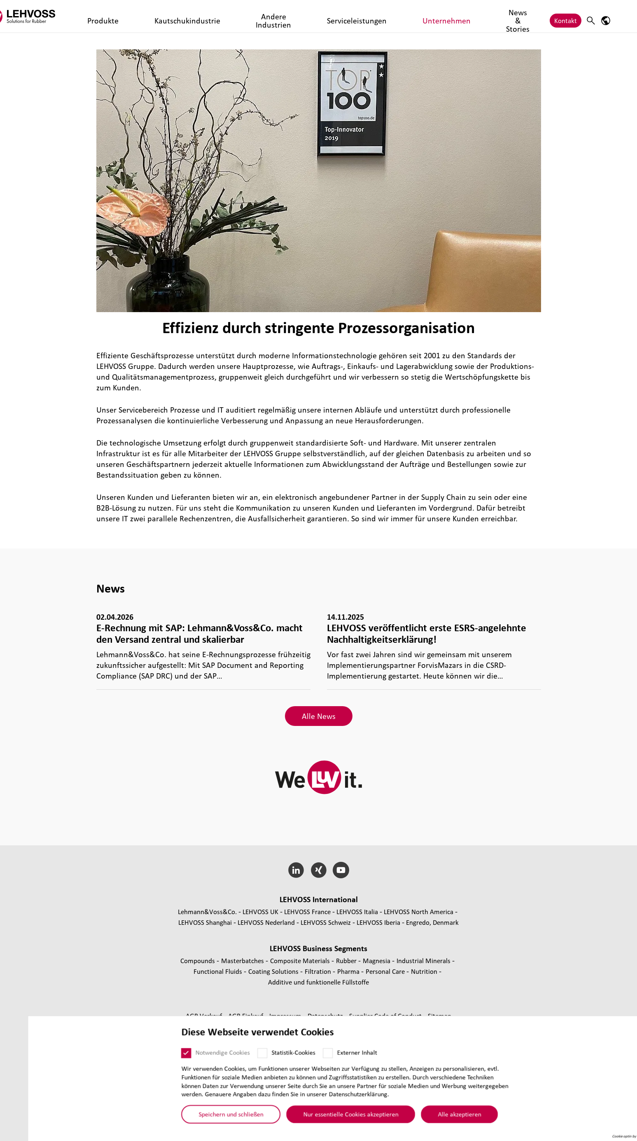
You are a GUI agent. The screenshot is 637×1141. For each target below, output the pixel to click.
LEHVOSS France (307, 911)
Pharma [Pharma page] (349, 971)
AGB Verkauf (205, 1016)
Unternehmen (354, 16)
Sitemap (439, 1016)
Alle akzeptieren (432, 1118)
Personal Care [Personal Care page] (386, 971)
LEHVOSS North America (418, 911)
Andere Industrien (240, 16)
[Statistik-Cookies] (235, 1058)
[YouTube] (341, 870)
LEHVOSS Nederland (266, 922)
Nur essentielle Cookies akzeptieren (323, 1118)
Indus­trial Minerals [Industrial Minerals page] (424, 960)
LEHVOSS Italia (357, 911)
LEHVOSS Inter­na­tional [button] (319, 899)
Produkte (128, 16)
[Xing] (318, 870)
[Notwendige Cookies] (159, 1058)
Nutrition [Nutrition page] (425, 971)
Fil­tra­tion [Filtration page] (319, 971)
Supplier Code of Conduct (386, 1016)
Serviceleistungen (300, 16)
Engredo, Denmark (432, 922)
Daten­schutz (326, 1016)
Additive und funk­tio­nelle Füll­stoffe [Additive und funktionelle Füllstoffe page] (318, 982)
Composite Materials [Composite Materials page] (300, 960)
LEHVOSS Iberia (378, 922)
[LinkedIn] (296, 870)
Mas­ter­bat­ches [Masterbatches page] (243, 960)
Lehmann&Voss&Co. (207, 911)
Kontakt (565, 16)
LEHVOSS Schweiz (326, 922)
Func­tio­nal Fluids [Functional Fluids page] (219, 971)
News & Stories (405, 16)
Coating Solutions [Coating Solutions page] (274, 971)
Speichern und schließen (203, 1118)
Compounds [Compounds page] (198, 960)
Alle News (319, 716)
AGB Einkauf (246, 1016)
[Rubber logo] (61, 16)
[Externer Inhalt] (301, 1058)
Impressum (286, 1016)
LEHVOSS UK (260, 911)
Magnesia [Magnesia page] (377, 960)
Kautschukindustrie (178, 16)
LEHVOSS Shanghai (205, 922)
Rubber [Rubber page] (347, 960)
